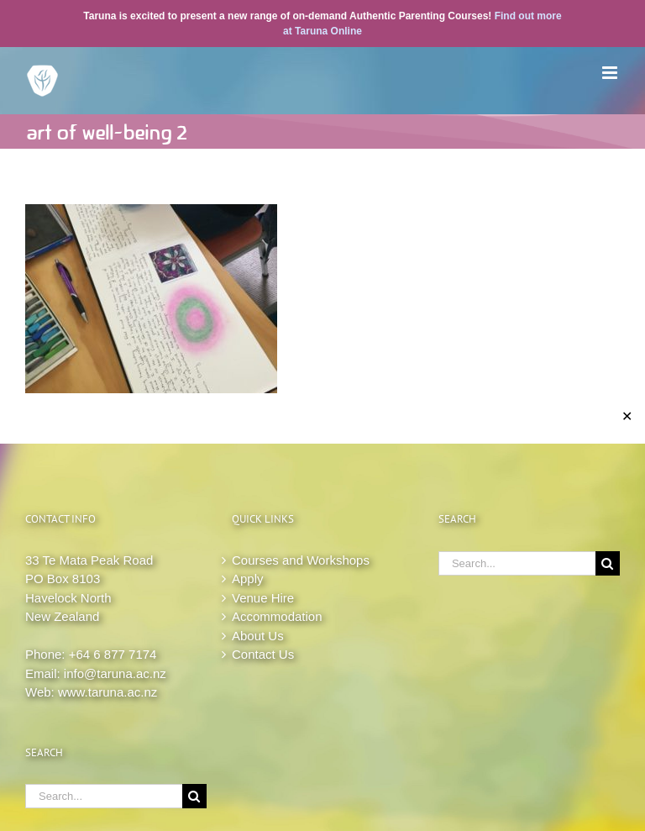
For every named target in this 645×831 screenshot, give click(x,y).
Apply (248, 578)
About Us (258, 636)
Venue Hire (263, 598)
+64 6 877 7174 (113, 654)
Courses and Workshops (301, 560)
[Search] (194, 796)
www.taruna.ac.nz (107, 692)
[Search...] (103, 796)
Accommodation (277, 616)
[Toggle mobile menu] (611, 73)
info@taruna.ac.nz (115, 673)
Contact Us (263, 654)
